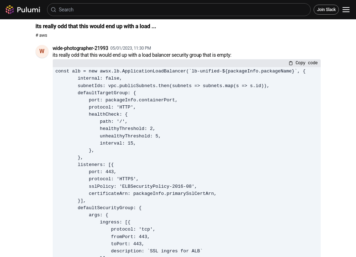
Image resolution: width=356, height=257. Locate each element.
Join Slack (326, 9)
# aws (41, 35)
